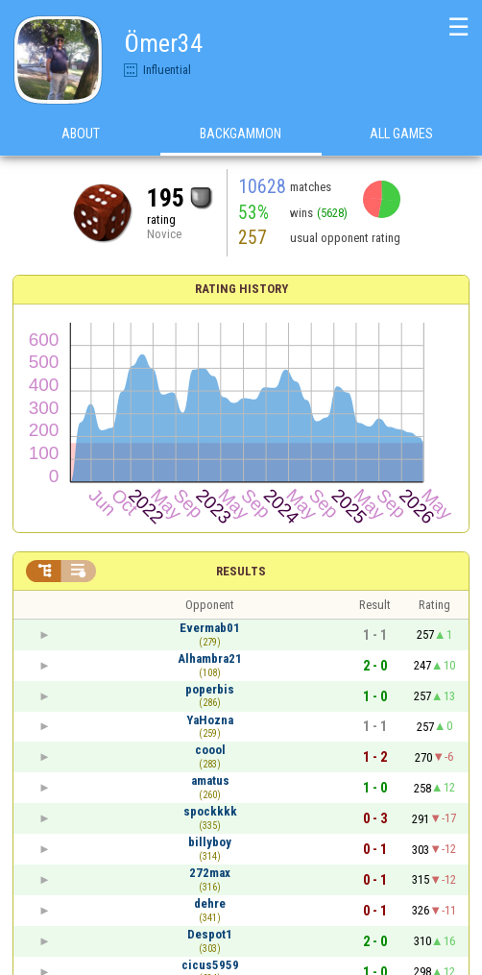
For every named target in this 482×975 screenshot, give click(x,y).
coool (210, 750)
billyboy (209, 842)
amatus (210, 780)
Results (241, 571)
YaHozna (209, 720)
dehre (210, 903)
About (80, 133)
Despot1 (209, 934)
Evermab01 (210, 628)
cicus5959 (210, 965)
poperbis (209, 689)
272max (209, 872)
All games (401, 133)
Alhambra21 (210, 658)
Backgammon (240, 133)
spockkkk (210, 811)
